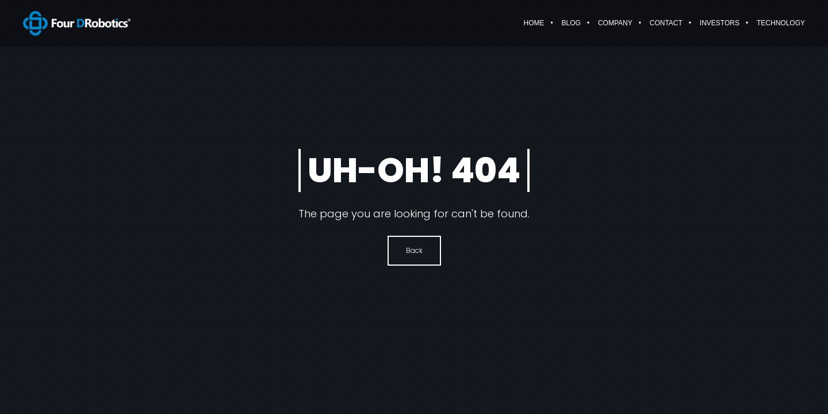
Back (414, 250)
